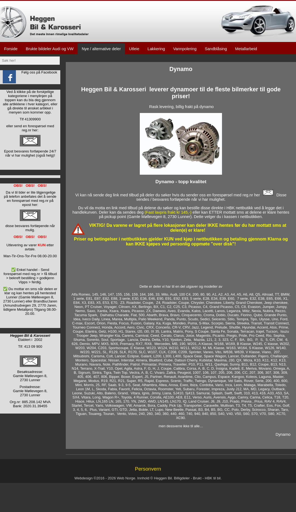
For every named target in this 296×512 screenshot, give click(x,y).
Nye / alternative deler (101, 49)
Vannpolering (185, 49)
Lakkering (156, 49)
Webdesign (83, 478)
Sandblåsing (216, 49)
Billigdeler (182, 478)
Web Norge (126, 478)
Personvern (148, 469)
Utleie (134, 49)
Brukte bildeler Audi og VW (49, 49)
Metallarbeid (246, 49)
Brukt (197, 478)
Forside (11, 49)
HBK (208, 478)
